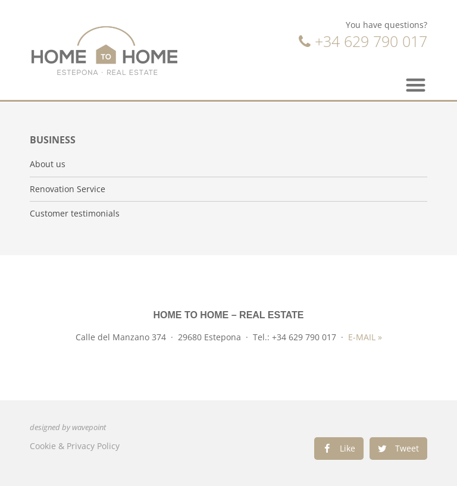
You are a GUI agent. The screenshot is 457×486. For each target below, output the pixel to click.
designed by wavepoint (68, 427)
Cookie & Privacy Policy (75, 445)
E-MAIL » (365, 337)
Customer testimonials (75, 213)
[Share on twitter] (398, 448)
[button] (416, 85)
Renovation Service (67, 189)
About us (47, 164)
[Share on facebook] (339, 448)
